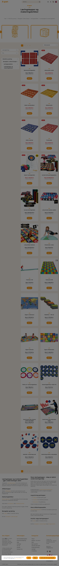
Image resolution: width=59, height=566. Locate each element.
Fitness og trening (35, 547)
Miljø (18, 542)
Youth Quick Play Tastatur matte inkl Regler (29, 421)
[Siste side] (30, 46)
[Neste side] (27, 46)
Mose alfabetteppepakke (36, 510)
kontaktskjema (49, 561)
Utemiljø (33, 549)
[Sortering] (50, 46)
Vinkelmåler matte (49, 245)
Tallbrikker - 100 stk (49, 315)
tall (8, 504)
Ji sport (5, 514)
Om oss (18, 545)
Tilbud (33, 538)
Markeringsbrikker (6, 500)
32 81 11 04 (48, 546)
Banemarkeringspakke (29, 71)
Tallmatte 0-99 (49, 280)
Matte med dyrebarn (29, 106)
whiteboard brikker (20, 504)
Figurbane (35, 500)
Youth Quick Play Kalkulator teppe (49, 421)
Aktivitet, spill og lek (36, 545)
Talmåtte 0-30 (29, 280)
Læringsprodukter (11, 483)
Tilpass (36, 558)
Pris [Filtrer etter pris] (9, 54)
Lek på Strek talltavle (29, 245)
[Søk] (33, 2)
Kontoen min (19, 549)
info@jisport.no (49, 547)
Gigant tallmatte (29, 350)
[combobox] (24, 2)
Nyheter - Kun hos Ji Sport (36, 541)
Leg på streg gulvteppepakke (46, 490)
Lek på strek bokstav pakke (49, 210)
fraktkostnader (31, 564)
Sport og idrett (35, 544)
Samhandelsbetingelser (22, 538)
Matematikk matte (49, 71)
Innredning (34, 550)
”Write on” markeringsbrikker (29, 385)
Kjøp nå (29, 79)
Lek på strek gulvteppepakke (49, 176)
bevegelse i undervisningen (12, 517)
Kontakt (18, 547)
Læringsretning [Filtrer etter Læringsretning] (9, 51)
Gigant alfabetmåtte (49, 350)
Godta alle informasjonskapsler (48, 558)
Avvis (31, 558)
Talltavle (35, 498)
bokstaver (11, 504)
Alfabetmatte (49, 106)
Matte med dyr (29, 141)
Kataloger (19, 544)
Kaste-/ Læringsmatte (29, 176)
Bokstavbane (36, 502)
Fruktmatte (49, 141)
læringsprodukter (51, 524)
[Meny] (45, 2)
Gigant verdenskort (29, 315)
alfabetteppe (8, 492)
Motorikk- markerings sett (29, 455)
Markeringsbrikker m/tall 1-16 (49, 385)
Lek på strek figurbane (29, 210)
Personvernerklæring (21, 540)
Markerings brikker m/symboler (49, 455)
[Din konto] (47, 2)
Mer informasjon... (16, 558)
